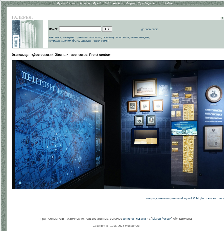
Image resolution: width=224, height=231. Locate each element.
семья (105, 40)
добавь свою (149, 29)
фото (75, 40)
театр (96, 40)
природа (54, 40)
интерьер (69, 37)
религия (82, 37)
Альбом (118, 3)
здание (66, 40)
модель (144, 37)
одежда (85, 40)
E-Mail (169, 3)
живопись (54, 37)
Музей (97, 3)
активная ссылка (134, 218)
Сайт (107, 3)
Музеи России (67, 3)
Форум (130, 3)
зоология (95, 37)
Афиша (85, 3)
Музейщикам (146, 3)
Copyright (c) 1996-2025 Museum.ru (116, 225)
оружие (124, 37)
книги (134, 37)
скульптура (110, 37)
